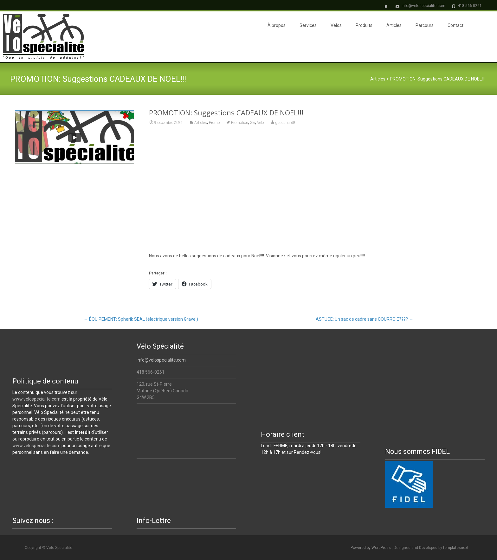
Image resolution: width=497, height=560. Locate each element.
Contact (455, 25)
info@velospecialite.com (161, 360)
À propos (277, 25)
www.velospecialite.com (36, 399)
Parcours (425, 25)
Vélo (260, 122)
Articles (394, 25)
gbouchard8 (285, 122)
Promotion (239, 122)
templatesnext (455, 547)
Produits (364, 25)
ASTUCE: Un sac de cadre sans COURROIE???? (364, 319)
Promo (214, 122)
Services (308, 25)
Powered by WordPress (371, 547)
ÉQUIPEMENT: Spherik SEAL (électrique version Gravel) (141, 319)
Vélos (336, 25)
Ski (252, 122)
